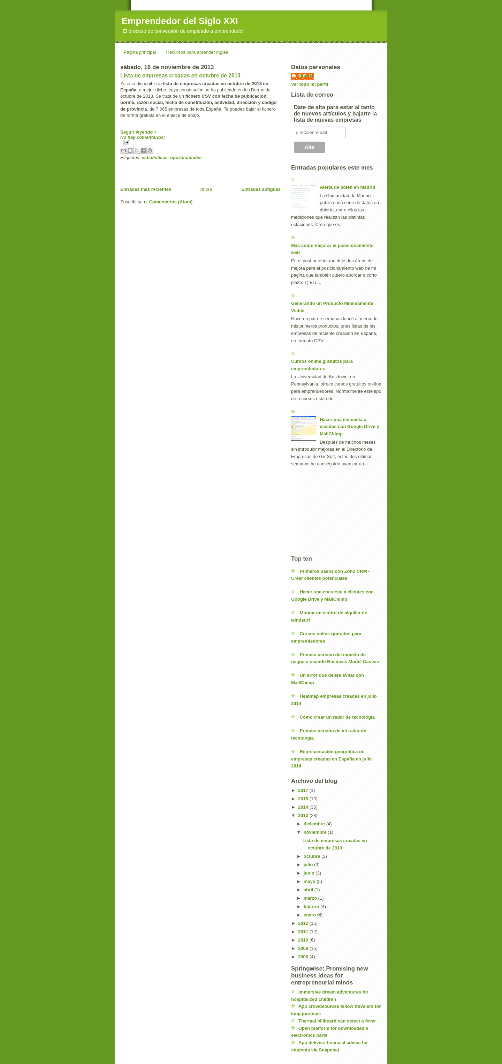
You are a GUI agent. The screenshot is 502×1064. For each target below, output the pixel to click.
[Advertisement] (201, 170)
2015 (304, 798)
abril (309, 889)
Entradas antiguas (261, 189)
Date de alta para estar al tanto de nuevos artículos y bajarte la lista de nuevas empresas (335, 113)
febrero (312, 906)
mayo (310, 881)
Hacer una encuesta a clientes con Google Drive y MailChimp (349, 427)
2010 (304, 940)
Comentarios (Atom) (170, 201)
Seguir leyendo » (138, 132)
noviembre (316, 832)
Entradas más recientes (145, 189)
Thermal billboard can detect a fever (337, 1021)
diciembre (315, 823)
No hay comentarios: (142, 137)
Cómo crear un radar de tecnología (337, 717)
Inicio (206, 189)
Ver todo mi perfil (309, 84)
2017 (304, 790)
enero (310, 914)
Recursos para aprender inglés (197, 52)
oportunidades (185, 157)
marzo (311, 898)
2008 (304, 956)
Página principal (140, 52)
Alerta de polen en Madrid (347, 187)
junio (310, 873)
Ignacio (306, 75)
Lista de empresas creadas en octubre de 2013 (180, 75)
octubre (312, 856)
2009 (304, 948)
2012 (304, 923)
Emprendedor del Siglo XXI (180, 21)
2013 (304, 815)
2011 (304, 931)
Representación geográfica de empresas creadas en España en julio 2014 (331, 759)
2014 (304, 807)
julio (309, 864)
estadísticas (154, 157)
